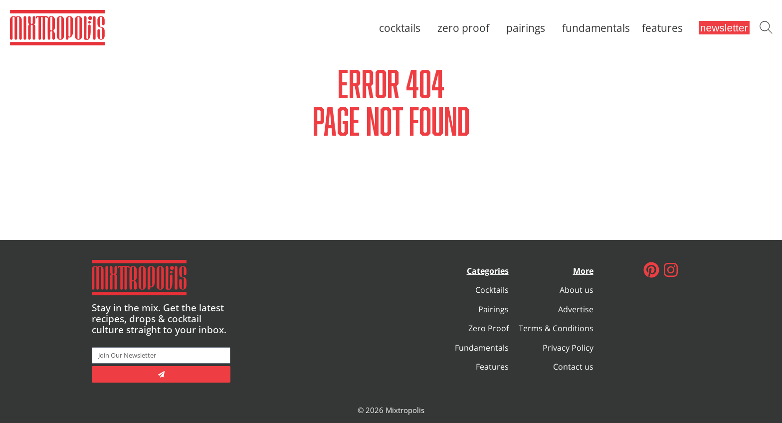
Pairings (528, 28)
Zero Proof (465, 28)
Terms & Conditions (556, 328)
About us (576, 289)
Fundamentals (596, 28)
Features (662, 28)
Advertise (575, 309)
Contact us (573, 366)
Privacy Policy (568, 347)
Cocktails (402, 28)
